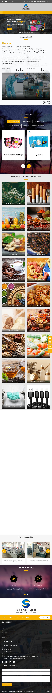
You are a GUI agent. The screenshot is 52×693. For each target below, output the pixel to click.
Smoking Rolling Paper (14, 125)
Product (3, 628)
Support (3, 635)
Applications (4, 632)
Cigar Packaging (26, 121)
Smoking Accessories (38, 125)
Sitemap (48, 691)
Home (3, 625)
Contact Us (4, 637)
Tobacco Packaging (39, 121)
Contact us (45, 617)
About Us (4, 630)
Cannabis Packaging (13, 121)
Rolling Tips (26, 125)
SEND (6, 684)
